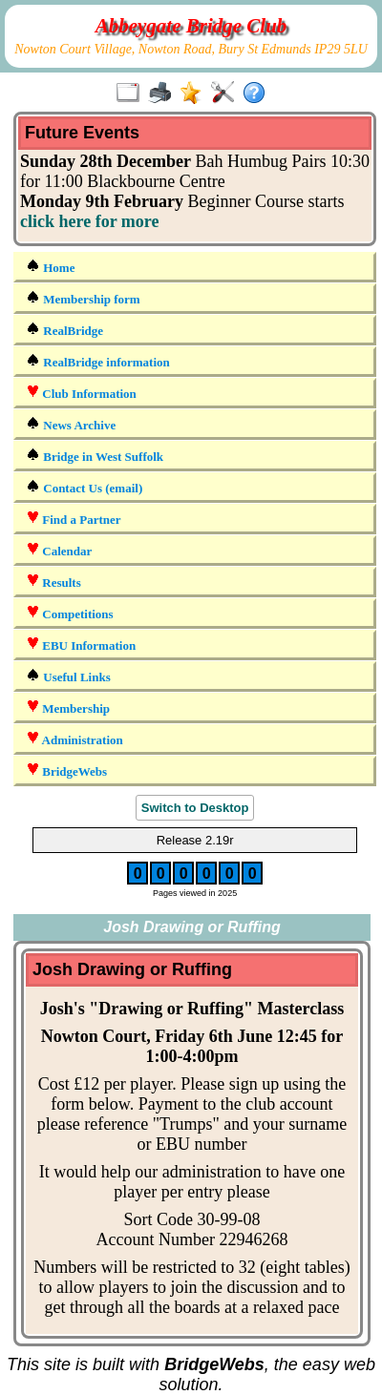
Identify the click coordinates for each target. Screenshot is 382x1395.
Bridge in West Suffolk (94, 456)
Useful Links (68, 676)
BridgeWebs (66, 770)
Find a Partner (73, 518)
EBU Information (81, 644)
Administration (74, 739)
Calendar (59, 550)
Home (50, 267)
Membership (68, 707)
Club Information (81, 393)
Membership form (83, 298)
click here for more (89, 221)
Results (53, 581)
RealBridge (64, 330)
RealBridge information (98, 361)
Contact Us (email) (84, 487)
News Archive (71, 424)
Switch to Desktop (195, 808)
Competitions (70, 613)
